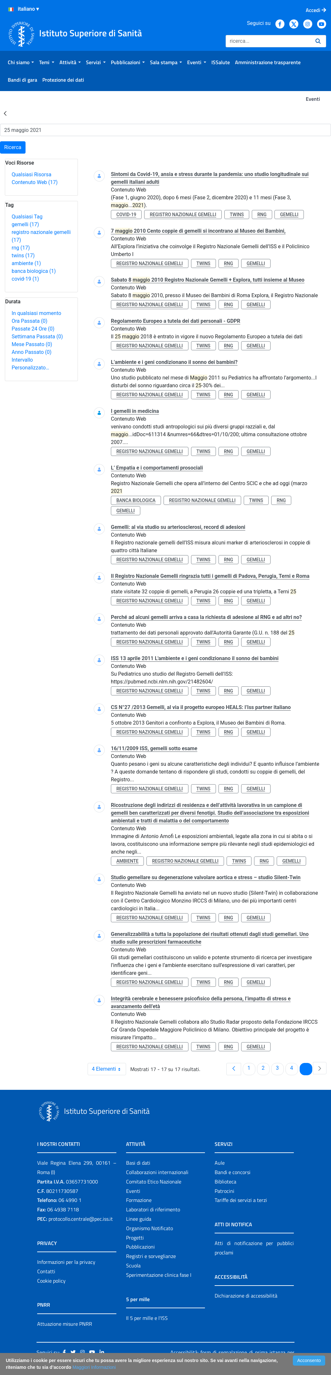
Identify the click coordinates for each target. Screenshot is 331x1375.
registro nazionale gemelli (183, 214)
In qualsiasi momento (36, 313)
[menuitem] (21, 62)
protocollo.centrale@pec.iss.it (80, 1219)
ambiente (26, 263)
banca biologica (34, 271)
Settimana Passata (37, 336)
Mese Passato (32, 344)
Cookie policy (51, 1281)
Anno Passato (31, 352)
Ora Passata (30, 321)
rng (21, 248)
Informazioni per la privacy (66, 1262)
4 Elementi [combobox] (109, 1069)
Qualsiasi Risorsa (31, 174)
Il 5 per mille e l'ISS (147, 1318)
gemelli (25, 224)
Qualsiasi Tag (27, 217)
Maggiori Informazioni (94, 1367)
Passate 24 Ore (33, 329)
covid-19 (25, 279)
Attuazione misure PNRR (64, 1324)
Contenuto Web (35, 182)
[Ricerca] (268, 41)
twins (23, 255)
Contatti (46, 1271)
